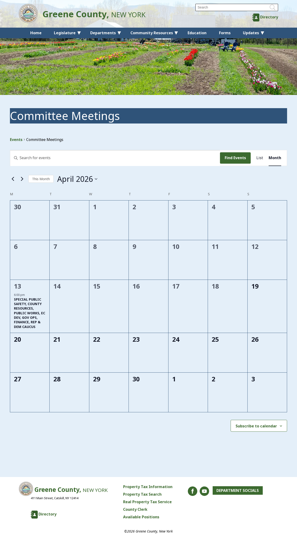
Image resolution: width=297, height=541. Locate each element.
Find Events (235, 157)
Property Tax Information (147, 486)
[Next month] (22, 179)
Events (16, 139)
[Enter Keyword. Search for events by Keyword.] (115, 158)
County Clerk (135, 509)
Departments (103, 32)
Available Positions (141, 517)
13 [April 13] (17, 286)
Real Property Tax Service (147, 501)
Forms (225, 32)
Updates (251, 32)
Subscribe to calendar (256, 426)
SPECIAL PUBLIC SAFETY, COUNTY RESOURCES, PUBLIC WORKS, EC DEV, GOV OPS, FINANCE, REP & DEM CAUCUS (29, 313)
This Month (41, 179)
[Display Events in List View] (259, 158)
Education (197, 32)
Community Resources (151, 32)
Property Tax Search (142, 494)
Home (36, 32)
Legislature (65, 32)
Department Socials (237, 490)
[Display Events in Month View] (275, 158)
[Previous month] (13, 179)
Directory (269, 17)
